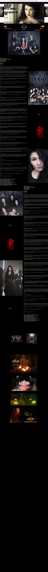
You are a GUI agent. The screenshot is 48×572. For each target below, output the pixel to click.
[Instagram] (15, 30)
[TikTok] (41, 30)
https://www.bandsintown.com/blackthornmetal (30, 320)
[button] (12, 3)
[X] (13, 30)
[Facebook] (37, 30)
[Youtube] (39, 30)
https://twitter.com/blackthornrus (28, 317)
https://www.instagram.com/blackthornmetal (30, 318)
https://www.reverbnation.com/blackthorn (29, 319)
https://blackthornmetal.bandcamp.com (29, 315)
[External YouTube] (24, 434)
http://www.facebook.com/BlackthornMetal (30, 314)
